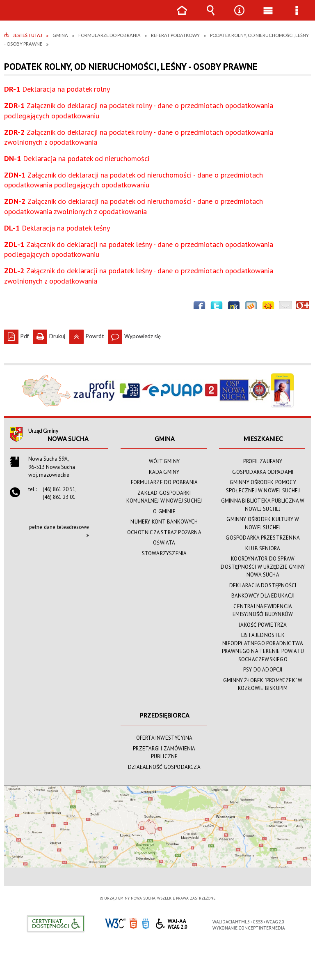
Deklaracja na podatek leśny (57, 228)
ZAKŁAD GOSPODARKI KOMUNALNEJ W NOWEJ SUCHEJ (164, 497)
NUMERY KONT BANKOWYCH (164, 521)
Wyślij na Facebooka (199, 307)
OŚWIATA (164, 542)
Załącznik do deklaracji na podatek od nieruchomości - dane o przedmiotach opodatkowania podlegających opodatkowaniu (133, 179)
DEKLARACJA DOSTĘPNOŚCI (262, 585)
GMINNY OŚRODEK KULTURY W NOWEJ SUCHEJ (262, 523)
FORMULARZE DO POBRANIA (164, 482)
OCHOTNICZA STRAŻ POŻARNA (164, 532)
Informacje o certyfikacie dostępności (55, 923)
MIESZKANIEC (263, 438)
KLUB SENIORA (262, 548)
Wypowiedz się (134, 334)
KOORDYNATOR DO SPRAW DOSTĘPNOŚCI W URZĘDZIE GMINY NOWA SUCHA (263, 566)
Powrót (86, 334)
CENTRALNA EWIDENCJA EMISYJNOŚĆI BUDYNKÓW (263, 610)
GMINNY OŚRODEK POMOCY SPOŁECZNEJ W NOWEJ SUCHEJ (263, 486)
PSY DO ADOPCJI (263, 669)
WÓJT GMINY (164, 461)
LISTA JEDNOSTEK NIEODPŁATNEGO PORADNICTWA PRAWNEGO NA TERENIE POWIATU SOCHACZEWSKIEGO (263, 647)
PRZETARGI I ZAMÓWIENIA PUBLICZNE (164, 752)
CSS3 (145, 923)
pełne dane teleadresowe (59, 527)
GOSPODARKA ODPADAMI (262, 471)
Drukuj (49, 334)
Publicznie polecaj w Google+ (302, 307)
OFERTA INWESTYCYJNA (164, 737)
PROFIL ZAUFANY (263, 461)
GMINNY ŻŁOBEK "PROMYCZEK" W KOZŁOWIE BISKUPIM (262, 684)
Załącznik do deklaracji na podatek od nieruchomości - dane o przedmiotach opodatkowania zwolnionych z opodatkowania (133, 206)
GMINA (165, 438)
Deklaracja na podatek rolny (57, 89)
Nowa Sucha (68, 438)
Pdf (16, 334)
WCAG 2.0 (171, 922)
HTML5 (133, 923)
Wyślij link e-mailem (285, 307)
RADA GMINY (164, 471)
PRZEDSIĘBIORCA (164, 715)
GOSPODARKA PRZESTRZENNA (263, 537)
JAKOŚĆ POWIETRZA (263, 624)
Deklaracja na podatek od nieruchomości (76, 158)
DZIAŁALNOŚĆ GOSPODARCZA (164, 767)
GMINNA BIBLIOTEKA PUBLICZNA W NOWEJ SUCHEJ (263, 504)
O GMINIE (164, 511)
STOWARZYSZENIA (164, 553)
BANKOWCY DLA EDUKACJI (262, 595)
